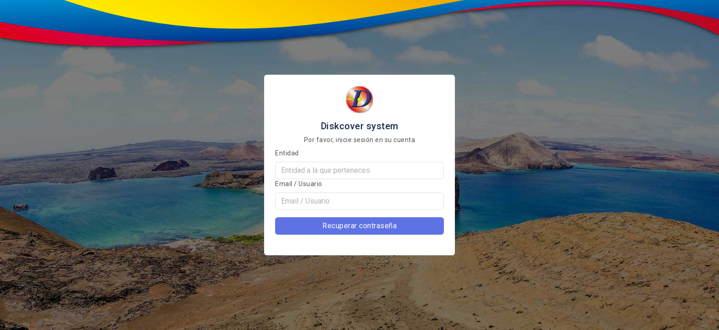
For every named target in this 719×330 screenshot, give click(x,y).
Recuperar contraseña (359, 225)
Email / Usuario (298, 183)
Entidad (287, 153)
